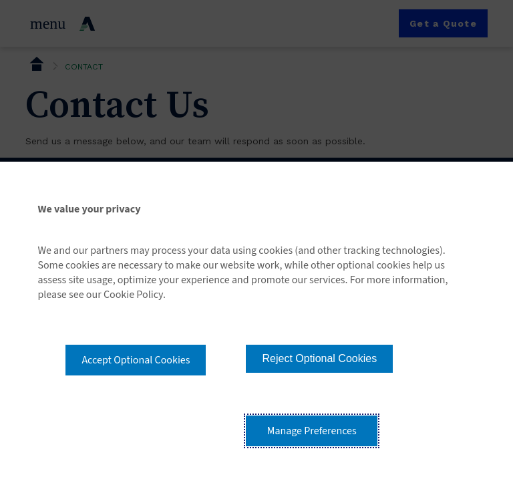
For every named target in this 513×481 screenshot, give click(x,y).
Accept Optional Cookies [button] (135, 360)
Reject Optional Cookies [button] (319, 358)
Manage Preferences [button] (312, 431)
